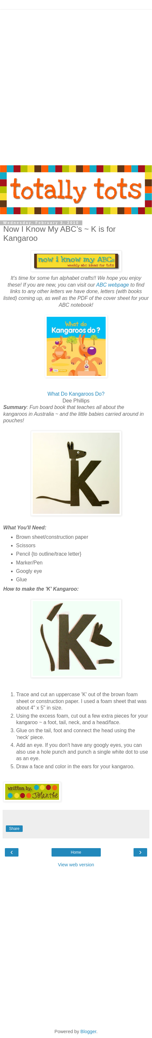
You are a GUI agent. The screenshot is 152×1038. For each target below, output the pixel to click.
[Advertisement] (76, 86)
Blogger (88, 1031)
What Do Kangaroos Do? (76, 394)
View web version (76, 864)
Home (76, 852)
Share (14, 828)
